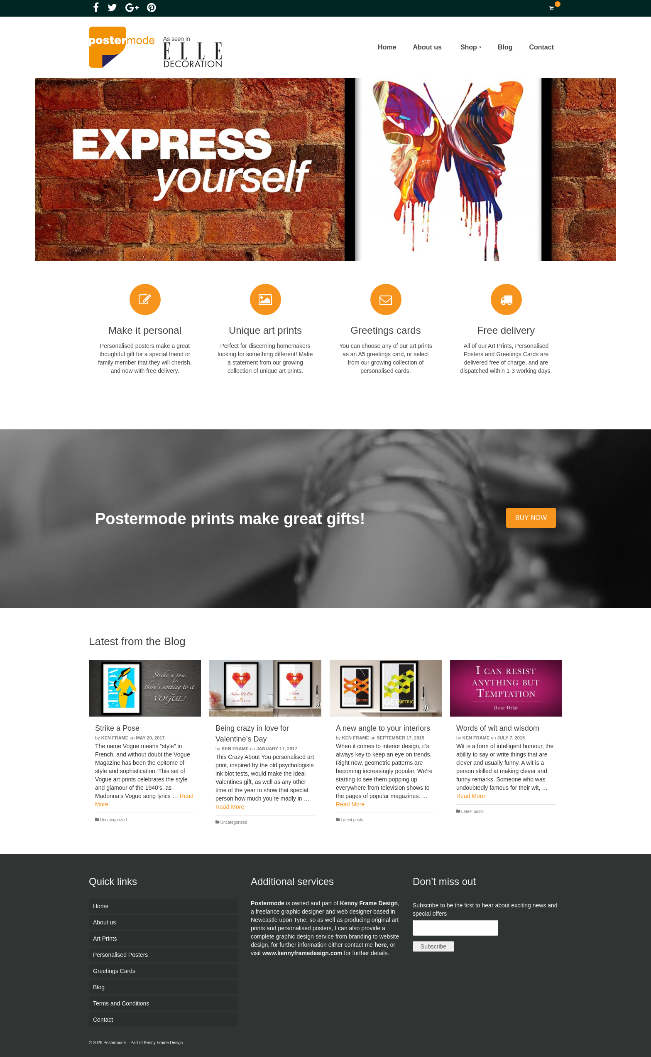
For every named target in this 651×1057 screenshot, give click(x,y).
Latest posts (352, 820)
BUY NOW (531, 517)
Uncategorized (113, 820)
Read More (229, 806)
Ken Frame (114, 737)
